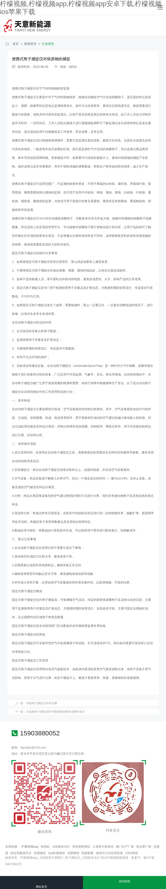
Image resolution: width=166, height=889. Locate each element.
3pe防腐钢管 (56, 853)
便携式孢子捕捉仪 (24, 88)
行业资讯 (48, 44)
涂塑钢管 (40, 853)
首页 (16, 44)
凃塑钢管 (73, 853)
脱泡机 (45, 846)
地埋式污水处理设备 (109, 853)
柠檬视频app (29, 846)
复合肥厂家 (143, 846)
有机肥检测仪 (81, 846)
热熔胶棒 (87, 853)
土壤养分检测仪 (103, 846)
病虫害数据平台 (21, 853)
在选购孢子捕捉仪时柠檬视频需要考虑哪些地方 (55, 711)
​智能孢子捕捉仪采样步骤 (41, 703)
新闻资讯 (30, 44)
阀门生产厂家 (125, 846)
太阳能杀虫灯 (61, 846)
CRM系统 (131, 853)
